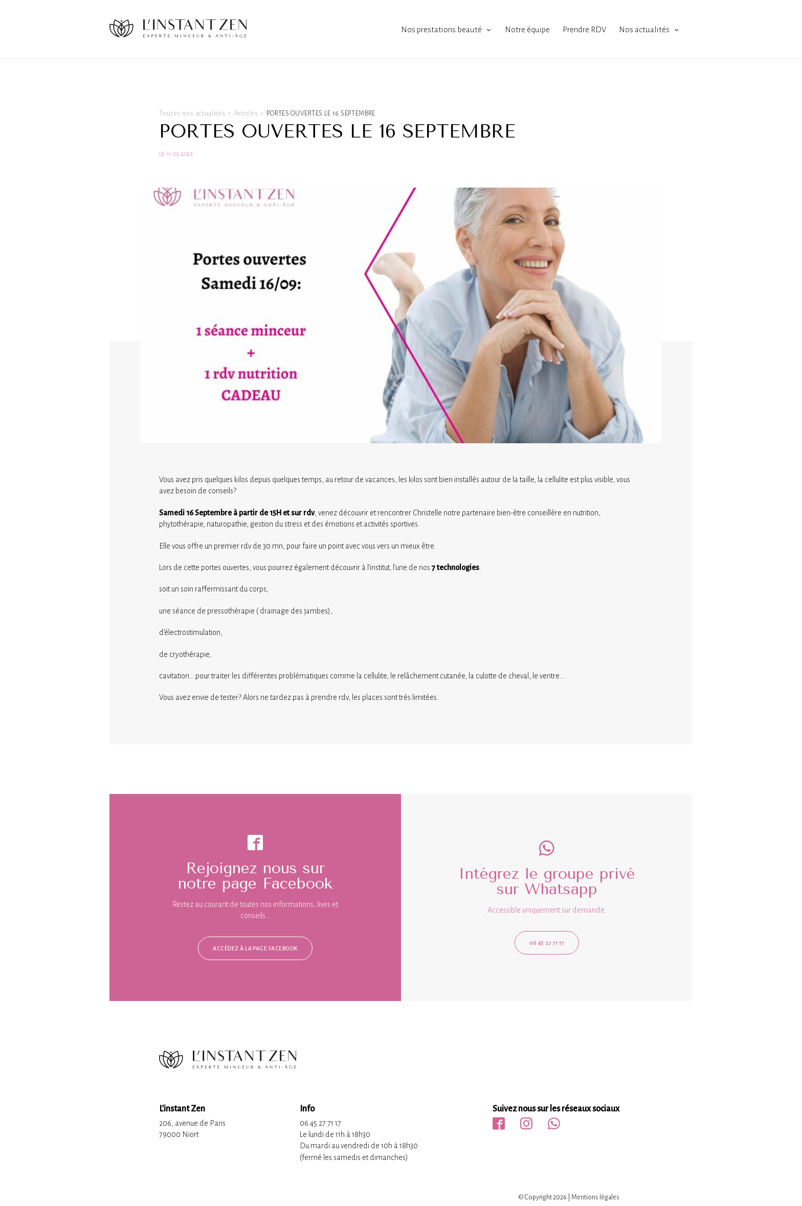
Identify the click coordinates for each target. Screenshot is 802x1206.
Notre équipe (527, 29)
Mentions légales (595, 1197)
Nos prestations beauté (441, 29)
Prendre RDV (584, 29)
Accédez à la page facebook (255, 948)
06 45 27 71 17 (546, 943)
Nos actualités (644, 29)
